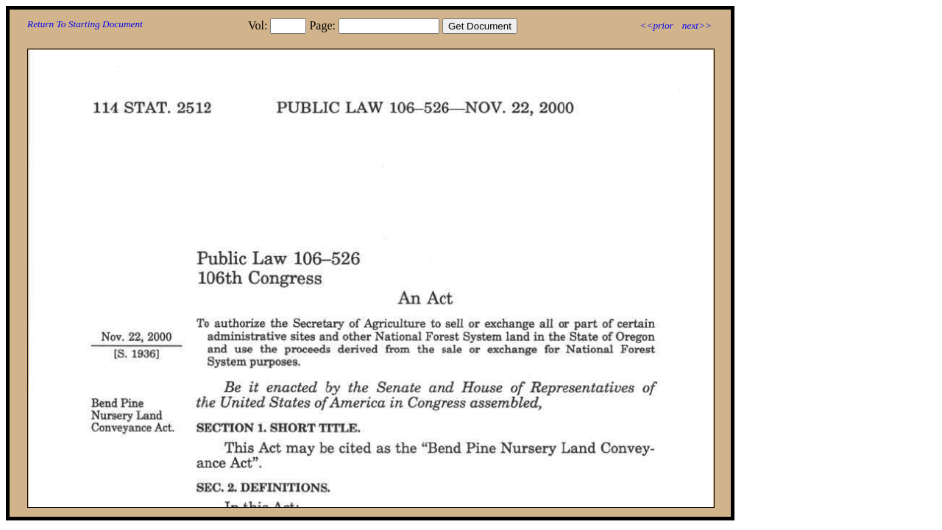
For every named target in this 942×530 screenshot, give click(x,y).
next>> (697, 25)
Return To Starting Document (85, 23)
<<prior (656, 25)
